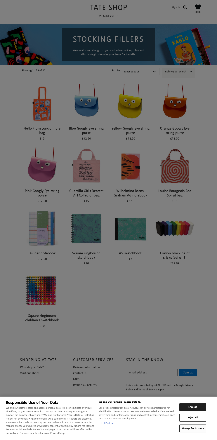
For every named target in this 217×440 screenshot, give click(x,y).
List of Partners (106, 423)
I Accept (192, 407)
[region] (108, 418)
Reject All (193, 417)
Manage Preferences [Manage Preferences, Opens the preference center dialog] (193, 428)
